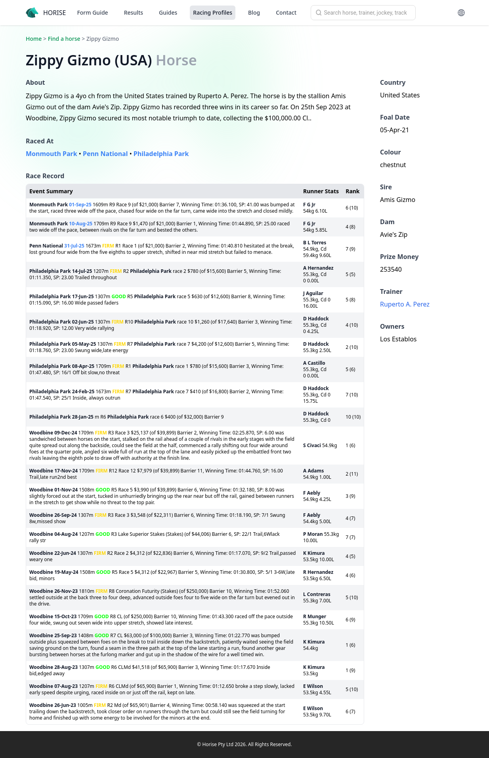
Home (34, 38)
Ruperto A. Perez (405, 304)
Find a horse (64, 38)
